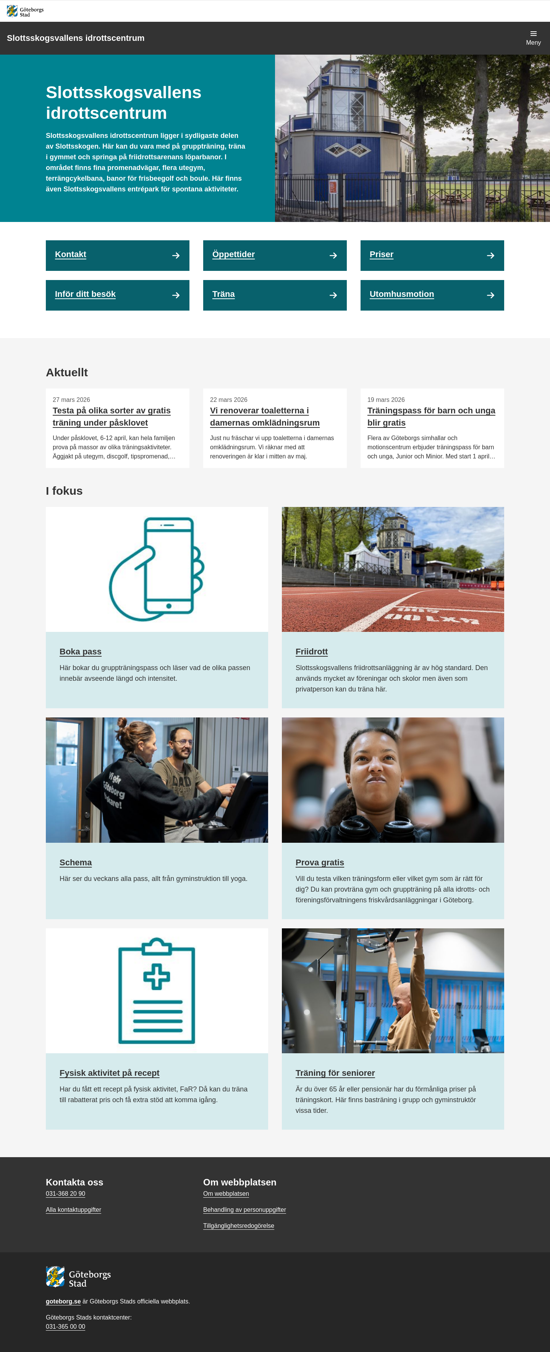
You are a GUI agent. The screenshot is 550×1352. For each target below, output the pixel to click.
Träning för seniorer (335, 1073)
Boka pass (81, 651)
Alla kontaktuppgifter (73, 1209)
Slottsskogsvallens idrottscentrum (76, 38)
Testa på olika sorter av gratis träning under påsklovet (112, 416)
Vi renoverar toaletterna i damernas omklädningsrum (265, 416)
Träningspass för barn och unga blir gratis (431, 416)
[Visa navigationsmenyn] (533, 38)
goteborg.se (63, 1301)
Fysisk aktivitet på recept (110, 1073)
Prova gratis (320, 862)
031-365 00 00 (65, 1326)
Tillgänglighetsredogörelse (238, 1225)
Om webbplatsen (226, 1193)
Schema (76, 862)
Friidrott (312, 651)
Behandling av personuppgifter (244, 1209)
